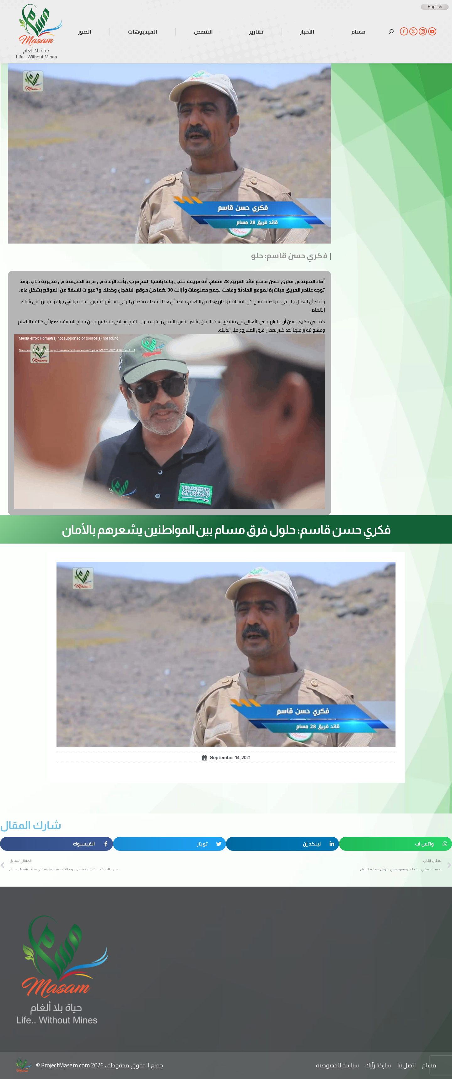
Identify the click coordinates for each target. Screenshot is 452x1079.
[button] (395, 844)
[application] (169, 421)
